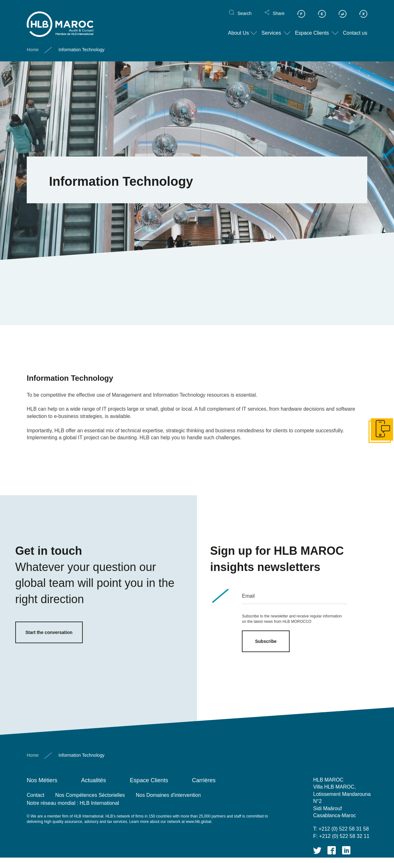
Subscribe (266, 641)
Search (244, 8)
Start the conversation (49, 632)
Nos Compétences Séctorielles (90, 795)
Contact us (355, 28)
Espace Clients (312, 28)
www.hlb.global (198, 821)
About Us (238, 28)
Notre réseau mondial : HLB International (73, 803)
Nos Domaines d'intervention (168, 795)
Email (248, 596)
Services (271, 28)
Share (279, 8)
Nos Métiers (42, 780)
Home (33, 44)
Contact (35, 795)
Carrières (203, 780)
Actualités (93, 780)
